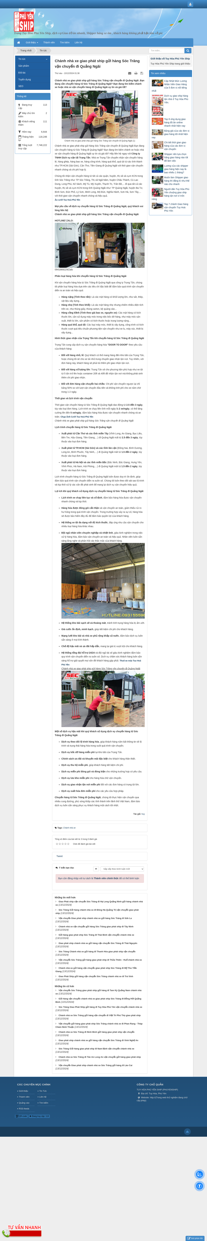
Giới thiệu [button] (32, 43)
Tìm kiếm (43, 1103)
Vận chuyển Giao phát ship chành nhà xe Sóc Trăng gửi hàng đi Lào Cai (95, 1065)
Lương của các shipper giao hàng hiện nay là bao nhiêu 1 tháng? (176, 169)
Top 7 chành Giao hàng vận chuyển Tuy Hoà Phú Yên (176, 207)
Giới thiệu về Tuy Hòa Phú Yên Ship (170, 58)
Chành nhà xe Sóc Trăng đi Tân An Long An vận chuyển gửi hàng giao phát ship (100, 1057)
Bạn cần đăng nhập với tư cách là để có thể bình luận (98, 878)
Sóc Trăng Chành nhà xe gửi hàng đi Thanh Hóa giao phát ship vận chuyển (97, 951)
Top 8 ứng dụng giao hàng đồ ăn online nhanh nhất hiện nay (175, 122)
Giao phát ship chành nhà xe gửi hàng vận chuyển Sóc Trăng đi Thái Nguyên (98, 943)
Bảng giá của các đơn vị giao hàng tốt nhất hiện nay (170, 134)
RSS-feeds (24, 1108)
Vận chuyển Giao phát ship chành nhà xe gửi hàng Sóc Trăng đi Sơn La (95, 918)
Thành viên (24, 1097)
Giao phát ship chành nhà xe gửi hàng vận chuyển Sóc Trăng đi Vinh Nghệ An (98, 1040)
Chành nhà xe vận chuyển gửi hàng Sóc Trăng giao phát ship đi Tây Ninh (96, 926)
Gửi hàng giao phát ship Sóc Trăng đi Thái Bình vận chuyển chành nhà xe (96, 935)
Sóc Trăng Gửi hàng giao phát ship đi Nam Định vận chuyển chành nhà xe (96, 1048)
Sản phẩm (23, 65)
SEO (20, 86)
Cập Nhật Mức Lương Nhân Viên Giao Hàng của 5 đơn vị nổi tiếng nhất (169, 86)
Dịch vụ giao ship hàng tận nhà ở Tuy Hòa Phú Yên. (176, 99)
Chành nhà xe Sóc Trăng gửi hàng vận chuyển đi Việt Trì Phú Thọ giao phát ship (100, 1015)
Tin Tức (43, 1091)
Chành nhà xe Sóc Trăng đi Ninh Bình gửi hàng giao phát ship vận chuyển (96, 1032)
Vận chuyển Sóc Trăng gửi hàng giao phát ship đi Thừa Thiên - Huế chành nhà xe (100, 960)
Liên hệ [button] (78, 42)
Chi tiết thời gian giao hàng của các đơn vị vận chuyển (175, 145)
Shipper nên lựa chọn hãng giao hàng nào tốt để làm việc (176, 157)
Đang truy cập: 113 (39, 1116)
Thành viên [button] (49, 42)
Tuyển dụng (24, 79)
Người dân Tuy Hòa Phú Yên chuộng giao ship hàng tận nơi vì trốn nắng (170, 194)
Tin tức (22, 59)
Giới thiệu (23, 1091)
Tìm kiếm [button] (65, 42)
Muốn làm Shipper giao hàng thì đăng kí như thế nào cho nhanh (176, 180)
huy (143, 814)
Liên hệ (42, 1097)
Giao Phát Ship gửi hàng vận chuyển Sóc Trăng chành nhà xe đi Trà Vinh (96, 976)
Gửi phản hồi (195, 1238)
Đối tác (22, 72)
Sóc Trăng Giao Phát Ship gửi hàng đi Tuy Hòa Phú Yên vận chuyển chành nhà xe (100, 1007)
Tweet (59, 856)
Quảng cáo (24, 1103)
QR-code (21, 1116)
